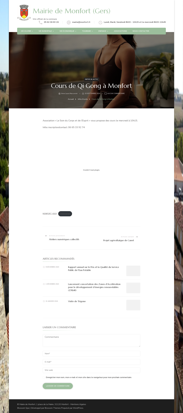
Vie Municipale (45, 31)
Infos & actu (91, 79)
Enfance (102, 31)
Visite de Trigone (77, 301)
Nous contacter (141, 31)
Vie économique (66, 31)
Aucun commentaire (116, 93)
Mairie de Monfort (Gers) (75, 10)
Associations (120, 31)
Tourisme (86, 31)
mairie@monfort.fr (81, 22)
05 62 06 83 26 (51, 22)
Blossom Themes (53, 408)
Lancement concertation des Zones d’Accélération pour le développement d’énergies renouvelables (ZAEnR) (94, 287)
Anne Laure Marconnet (69, 93)
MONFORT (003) (50, 213)
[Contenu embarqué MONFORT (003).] (91, 170)
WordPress (78, 408)
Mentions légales (78, 404)
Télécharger (65, 213)
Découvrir (26, 31)
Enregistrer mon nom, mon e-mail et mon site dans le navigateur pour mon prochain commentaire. (89, 377)
